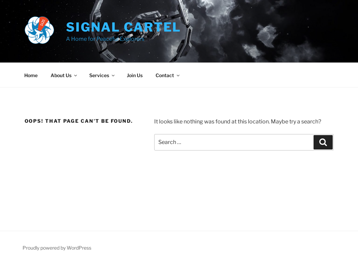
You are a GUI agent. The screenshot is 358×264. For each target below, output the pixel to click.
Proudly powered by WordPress (57, 248)
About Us (64, 75)
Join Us (135, 75)
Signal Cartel (123, 27)
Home (31, 75)
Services (102, 75)
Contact (168, 75)
